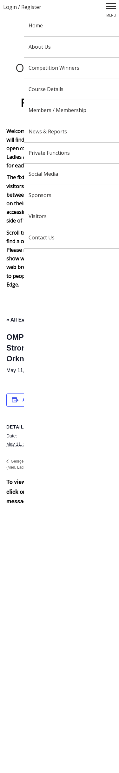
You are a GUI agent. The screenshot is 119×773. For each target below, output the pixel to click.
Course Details (46, 89)
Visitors (38, 216)
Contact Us (42, 237)
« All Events (20, 320)
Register (31, 7)
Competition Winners (54, 67)
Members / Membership (57, 110)
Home (36, 25)
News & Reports (48, 131)
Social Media (43, 173)
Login (10, 7)
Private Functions (49, 152)
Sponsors (40, 195)
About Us (40, 46)
